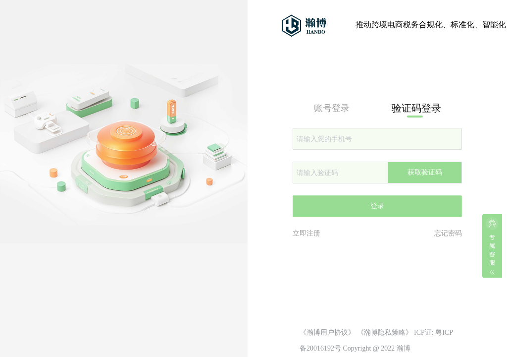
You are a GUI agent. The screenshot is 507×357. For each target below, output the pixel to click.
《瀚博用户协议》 (327, 332)
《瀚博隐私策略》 (384, 332)
